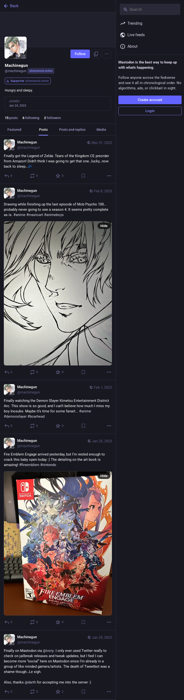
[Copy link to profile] (96, 54)
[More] (109, 176)
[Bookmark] (83, 176)
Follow (80, 54)
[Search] (150, 9)
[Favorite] (59, 176)
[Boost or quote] (34, 176)
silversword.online (40, 71)
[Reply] (8, 176)
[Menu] (106, 54)
